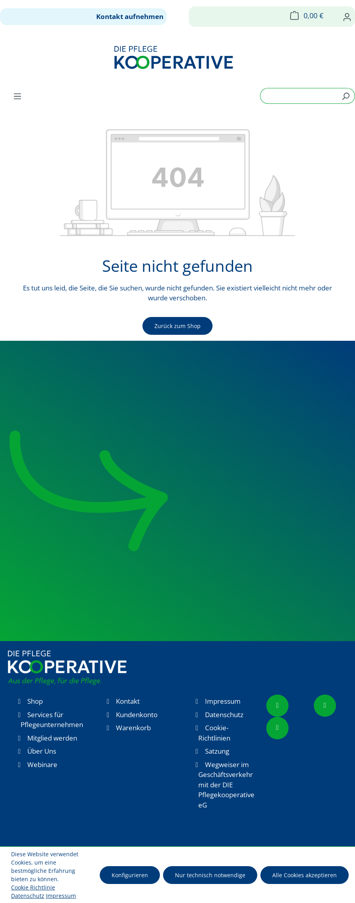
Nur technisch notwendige (210, 875)
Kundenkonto (137, 714)
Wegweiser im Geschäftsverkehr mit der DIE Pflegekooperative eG (226, 784)
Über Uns (41, 751)
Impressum (223, 701)
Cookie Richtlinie (33, 887)
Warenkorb (133, 727)
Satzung (217, 751)
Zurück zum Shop (177, 326)
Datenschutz (224, 714)
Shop (35, 701)
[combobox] (298, 96)
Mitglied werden (52, 738)
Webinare (42, 764)
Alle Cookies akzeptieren (304, 875)
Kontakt (128, 701)
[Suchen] (345, 96)
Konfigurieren (130, 875)
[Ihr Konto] (347, 17)
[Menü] (17, 96)
